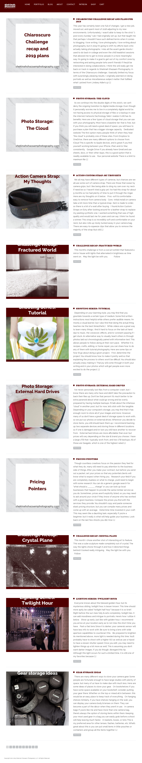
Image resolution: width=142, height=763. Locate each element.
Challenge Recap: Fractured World (99, 246)
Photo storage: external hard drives (100, 385)
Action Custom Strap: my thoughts (98, 175)
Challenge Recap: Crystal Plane (96, 536)
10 (36, 747)
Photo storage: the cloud (93, 98)
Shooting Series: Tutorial (93, 308)
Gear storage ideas (88, 672)
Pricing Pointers (87, 459)
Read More (77, 87)
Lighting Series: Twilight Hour (96, 599)
